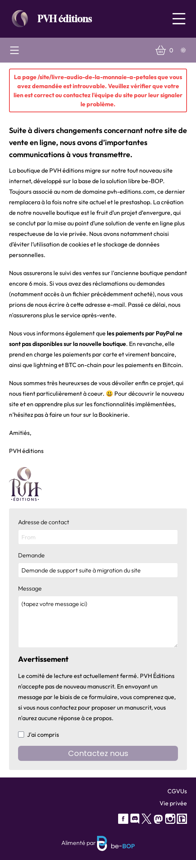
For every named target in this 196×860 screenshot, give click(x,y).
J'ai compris (38, 734)
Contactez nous (98, 753)
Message (98, 616)
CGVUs (177, 791)
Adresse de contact (98, 531)
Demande (98, 564)
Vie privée (173, 803)
